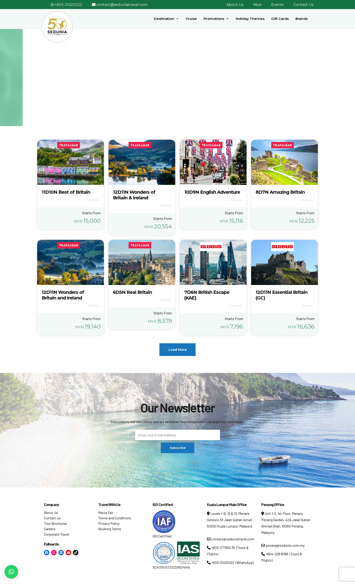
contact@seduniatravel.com (121, 4)
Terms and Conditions (114, 518)
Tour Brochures (55, 523)
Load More (177, 350)
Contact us (52, 518)
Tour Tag (176, 81)
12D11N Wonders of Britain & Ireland (134, 194)
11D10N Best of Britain (66, 192)
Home (158, 81)
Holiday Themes (250, 18)
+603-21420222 (68, 4)
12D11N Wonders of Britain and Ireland (63, 295)
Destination (166, 18)
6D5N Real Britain (132, 292)
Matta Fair (105, 512)
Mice (257, 4)
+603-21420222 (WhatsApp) (230, 562)
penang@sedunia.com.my (283, 545)
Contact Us (303, 4)
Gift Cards (280, 18)
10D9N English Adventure (212, 192)
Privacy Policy (109, 523)
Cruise (191, 18)
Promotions (216, 18)
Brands (301, 18)
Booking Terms (109, 529)
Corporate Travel (56, 534)
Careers (49, 529)
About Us (234, 4)
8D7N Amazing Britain (280, 192)
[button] (11, 572)
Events (277, 4)
